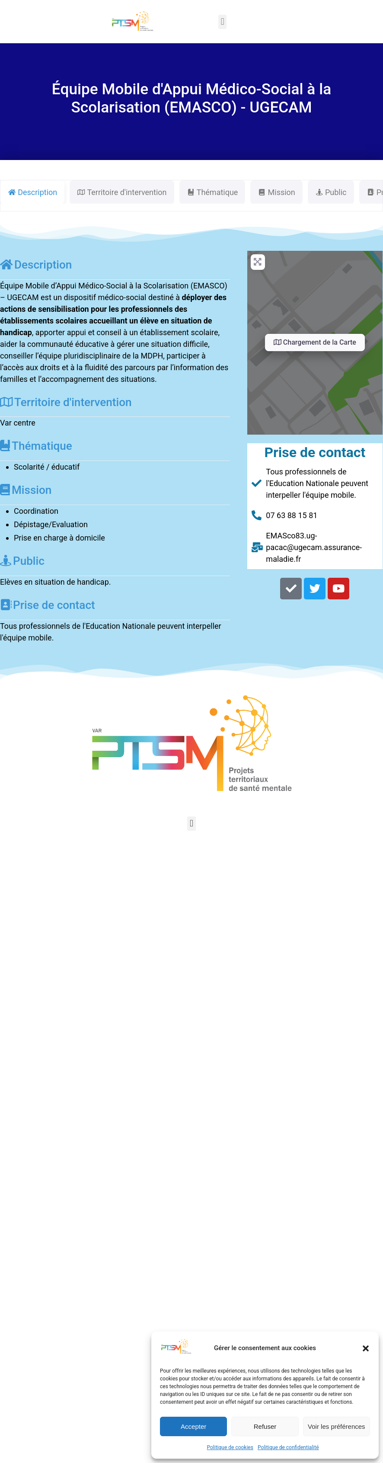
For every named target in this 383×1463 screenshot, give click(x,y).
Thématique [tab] (212, 192)
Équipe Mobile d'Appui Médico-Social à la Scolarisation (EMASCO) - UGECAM (191, 98)
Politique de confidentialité (288, 1447)
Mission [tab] (276, 192)
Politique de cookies (230, 1447)
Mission (25, 489)
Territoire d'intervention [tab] (121, 192)
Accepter (193, 1426)
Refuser (265, 1426)
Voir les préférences (336, 1426)
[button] (365, 1348)
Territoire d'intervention (66, 402)
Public (22, 560)
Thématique (36, 445)
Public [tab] (331, 192)
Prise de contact (47, 605)
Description (36, 264)
